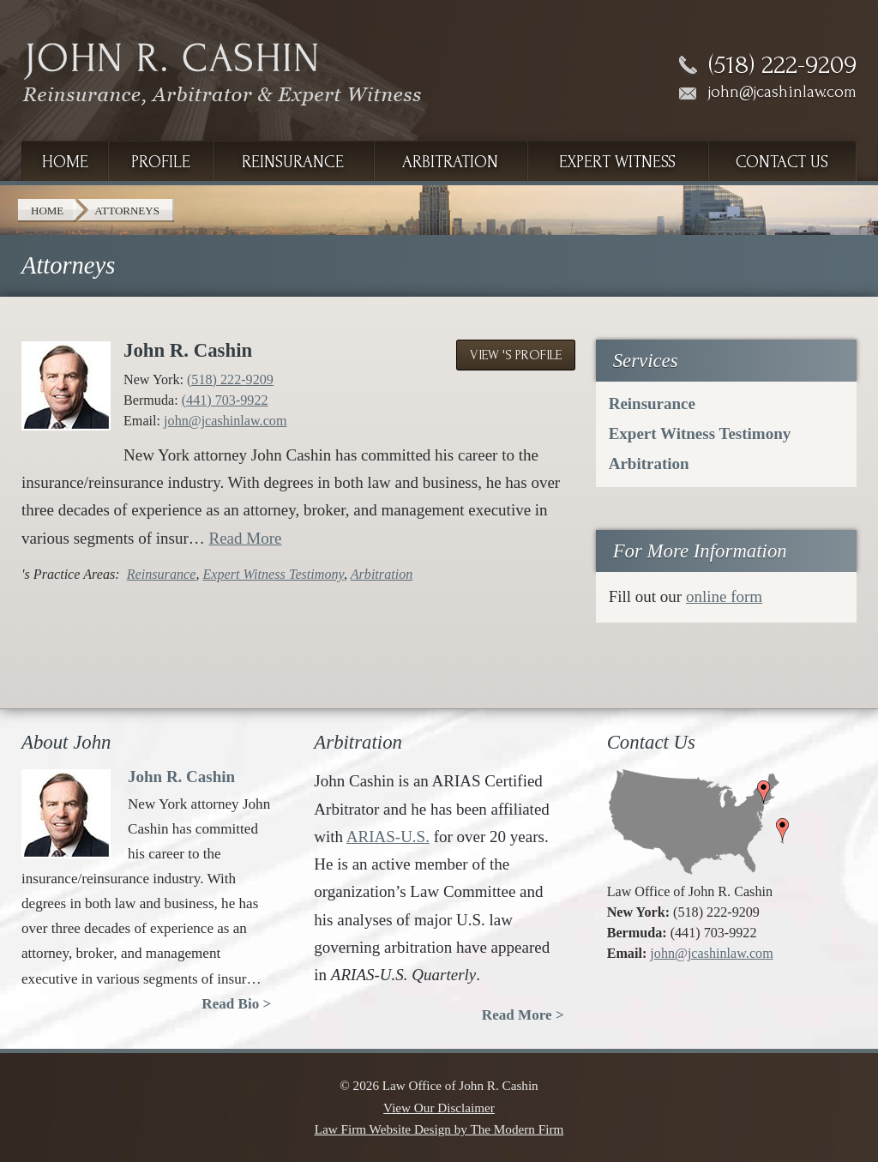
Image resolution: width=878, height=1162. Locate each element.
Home (65, 162)
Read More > (523, 1015)
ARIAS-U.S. (388, 837)
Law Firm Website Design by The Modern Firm (439, 1129)
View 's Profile (516, 355)
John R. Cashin (187, 350)
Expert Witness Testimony (272, 574)
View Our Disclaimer (439, 1107)
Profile (160, 162)
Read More (244, 538)
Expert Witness (617, 162)
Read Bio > (236, 1004)
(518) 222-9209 (782, 65)
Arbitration (450, 162)
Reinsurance (293, 162)
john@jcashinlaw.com (782, 91)
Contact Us (782, 162)
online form (724, 596)
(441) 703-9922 (225, 400)
